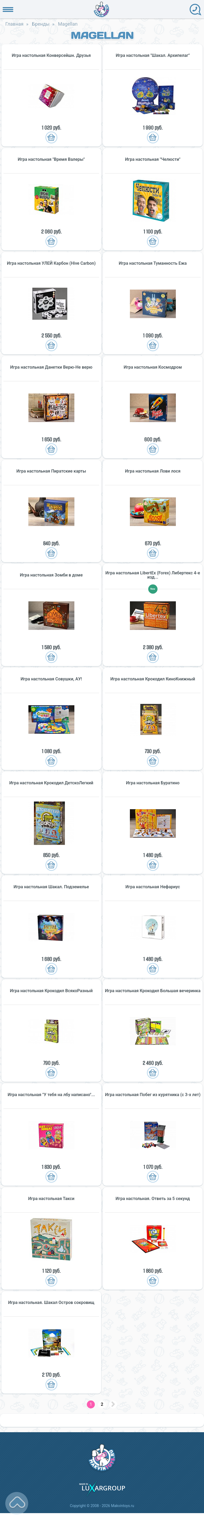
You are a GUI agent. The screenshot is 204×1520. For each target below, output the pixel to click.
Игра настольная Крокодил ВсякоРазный (51, 991)
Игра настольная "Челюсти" (152, 159)
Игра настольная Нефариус (152, 887)
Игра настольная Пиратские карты (51, 471)
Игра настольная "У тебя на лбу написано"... (51, 1095)
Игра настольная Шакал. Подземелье (51, 887)
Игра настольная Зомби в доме (51, 575)
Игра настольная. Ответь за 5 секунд (153, 1199)
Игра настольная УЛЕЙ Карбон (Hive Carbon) (51, 263)
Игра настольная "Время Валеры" (51, 159)
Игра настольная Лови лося (153, 471)
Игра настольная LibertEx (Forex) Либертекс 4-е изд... (152, 575)
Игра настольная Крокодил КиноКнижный (152, 679)
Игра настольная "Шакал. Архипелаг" (153, 55)
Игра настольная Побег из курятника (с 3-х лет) (153, 1095)
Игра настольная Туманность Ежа (153, 263)
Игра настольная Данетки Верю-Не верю (51, 367)
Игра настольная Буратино (153, 783)
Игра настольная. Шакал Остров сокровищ (51, 1303)
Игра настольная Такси (51, 1199)
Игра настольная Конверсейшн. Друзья (51, 55)
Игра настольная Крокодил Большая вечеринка (153, 991)
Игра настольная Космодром (153, 367)
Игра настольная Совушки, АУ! (51, 679)
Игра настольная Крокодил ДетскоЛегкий (51, 783)
